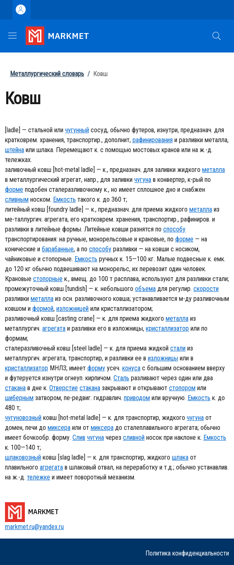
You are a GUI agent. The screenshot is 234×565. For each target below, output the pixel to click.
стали (178, 348)
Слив (78, 437)
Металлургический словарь (47, 74)
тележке (38, 477)
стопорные (48, 279)
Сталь (121, 378)
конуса (131, 368)
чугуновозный (23, 418)
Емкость (64, 199)
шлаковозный (23, 457)
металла (213, 170)
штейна (14, 150)
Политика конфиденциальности (187, 553)
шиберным (19, 398)
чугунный (77, 130)
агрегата (53, 328)
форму (96, 368)
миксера (59, 427)
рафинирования (153, 140)
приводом (137, 398)
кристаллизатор (167, 328)
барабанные (58, 249)
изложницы (163, 358)
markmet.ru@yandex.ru (34, 527)
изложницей (72, 308)
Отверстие (63, 388)
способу (174, 229)
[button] (217, 36)
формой (42, 308)
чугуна (142, 180)
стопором (182, 388)
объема (145, 289)
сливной (134, 437)
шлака (180, 457)
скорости (206, 289)
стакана (15, 388)
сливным (17, 199)
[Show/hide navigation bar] (12, 35)
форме (14, 189)
